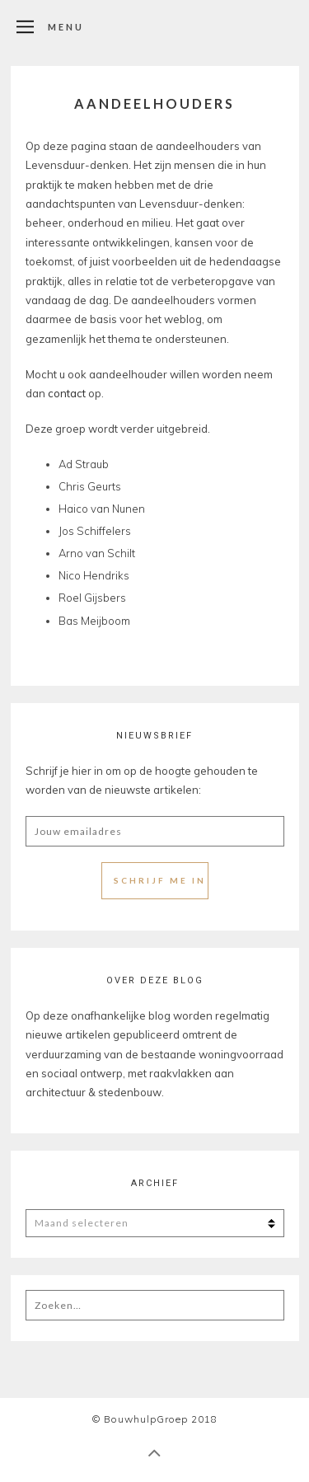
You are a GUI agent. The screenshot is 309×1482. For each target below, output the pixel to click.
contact (68, 393)
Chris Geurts (90, 486)
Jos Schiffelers (95, 530)
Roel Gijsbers (92, 597)
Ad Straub (84, 464)
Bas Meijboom (94, 620)
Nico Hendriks (94, 575)
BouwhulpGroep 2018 (161, 1419)
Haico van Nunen (102, 508)
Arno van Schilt (97, 553)
